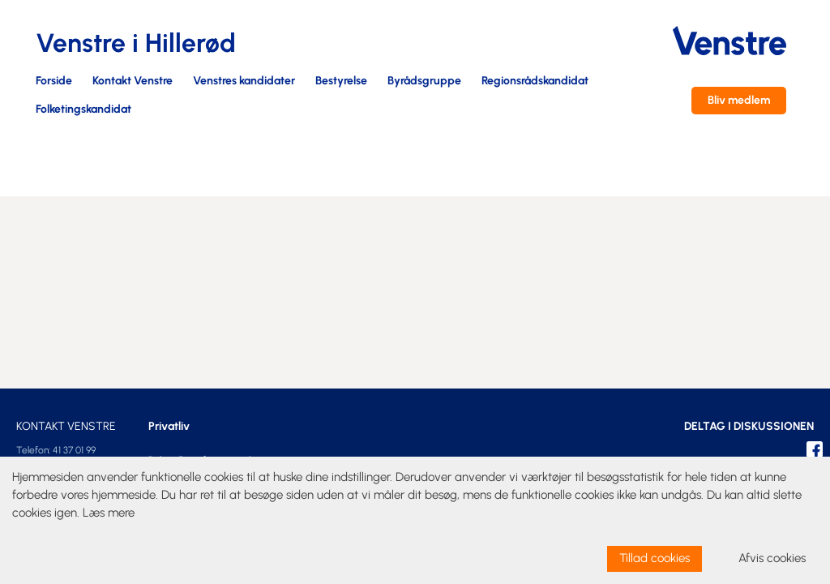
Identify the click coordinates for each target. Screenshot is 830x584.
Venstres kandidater (244, 81)
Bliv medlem (739, 100)
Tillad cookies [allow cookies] (654, 558)
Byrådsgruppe (424, 81)
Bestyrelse (341, 81)
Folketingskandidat (83, 110)
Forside (54, 81)
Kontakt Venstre (132, 81)
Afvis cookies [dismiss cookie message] (772, 558)
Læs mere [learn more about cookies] (109, 512)
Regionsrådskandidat (534, 81)
